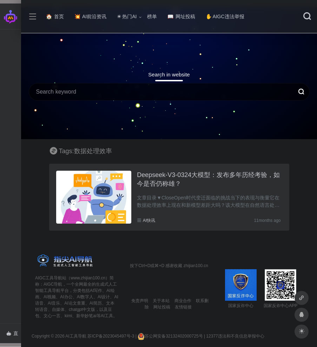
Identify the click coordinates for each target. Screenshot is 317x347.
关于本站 (161, 300)
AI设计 (104, 296)
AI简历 (96, 303)
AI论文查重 (74, 303)
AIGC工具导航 (48, 277)
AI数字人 (85, 296)
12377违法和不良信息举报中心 (235, 336)
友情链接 (183, 307)
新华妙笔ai (86, 315)
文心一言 (52, 315)
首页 (55, 16)
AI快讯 (149, 220)
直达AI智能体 (13, 335)
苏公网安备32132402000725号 (170, 336)
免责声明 (139, 300)
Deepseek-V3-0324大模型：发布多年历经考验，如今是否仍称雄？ (208, 179)
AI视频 (50, 296)
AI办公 (66, 296)
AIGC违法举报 (225, 16)
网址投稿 (181, 16)
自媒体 (58, 309)
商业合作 (182, 300)
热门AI (127, 16)
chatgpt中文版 (82, 309)
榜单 (152, 16)
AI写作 (96, 290)
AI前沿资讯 (90, 16)
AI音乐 (54, 303)
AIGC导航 (53, 284)
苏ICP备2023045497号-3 (110, 336)
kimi (68, 315)
